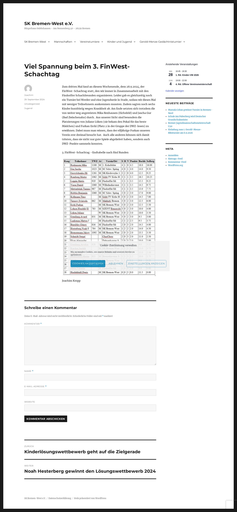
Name (28, 371)
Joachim (28, 95)
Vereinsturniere (90, 41)
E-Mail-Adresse (35, 386)
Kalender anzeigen (175, 91)
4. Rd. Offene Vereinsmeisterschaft (194, 84)
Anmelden (173, 155)
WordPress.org (175, 165)
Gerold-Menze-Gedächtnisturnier (160, 41)
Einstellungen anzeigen (146, 263)
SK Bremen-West (35, 41)
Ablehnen (116, 263)
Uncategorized (32, 104)
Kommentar (33, 323)
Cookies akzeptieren (88, 263)
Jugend (28, 108)
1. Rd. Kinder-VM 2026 (187, 75)
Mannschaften (63, 41)
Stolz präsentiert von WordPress (90, 498)
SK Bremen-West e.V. (48, 23)
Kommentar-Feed (177, 162)
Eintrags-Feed (175, 158)
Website (29, 401)
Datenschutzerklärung (59, 498)
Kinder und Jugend (119, 41)
